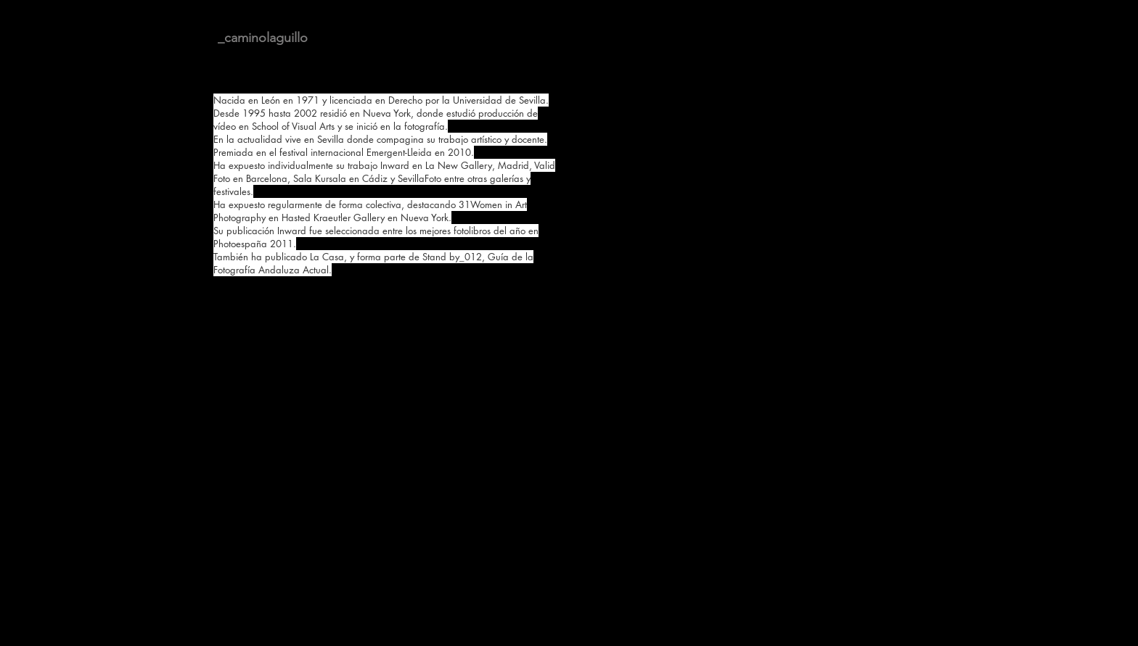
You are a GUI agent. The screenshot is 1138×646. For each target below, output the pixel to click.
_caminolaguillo (263, 38)
